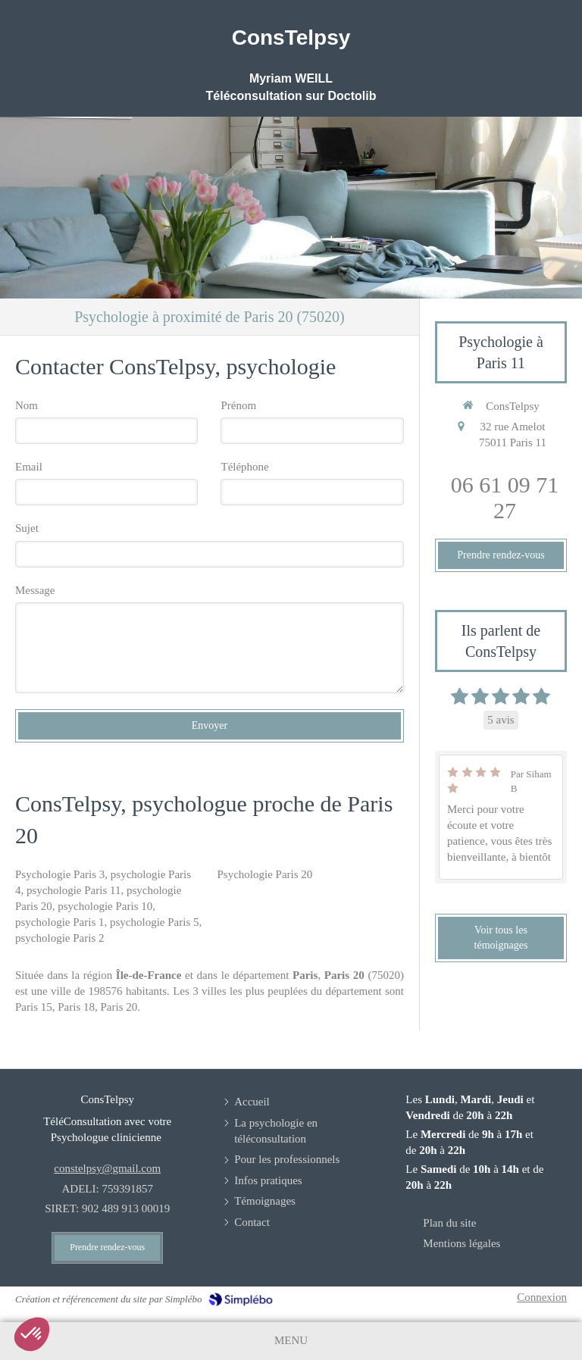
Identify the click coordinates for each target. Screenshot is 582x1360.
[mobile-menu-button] (291, 1340)
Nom (26, 405)
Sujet (27, 528)
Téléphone (244, 467)
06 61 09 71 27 (505, 497)
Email (28, 467)
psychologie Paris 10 (105, 906)
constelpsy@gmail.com (107, 1168)
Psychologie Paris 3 (60, 874)
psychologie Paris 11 (73, 890)
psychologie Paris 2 (60, 938)
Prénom (238, 405)
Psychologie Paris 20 (264, 874)
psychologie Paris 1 (60, 922)
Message (35, 590)
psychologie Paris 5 (154, 922)
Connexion (542, 1297)
